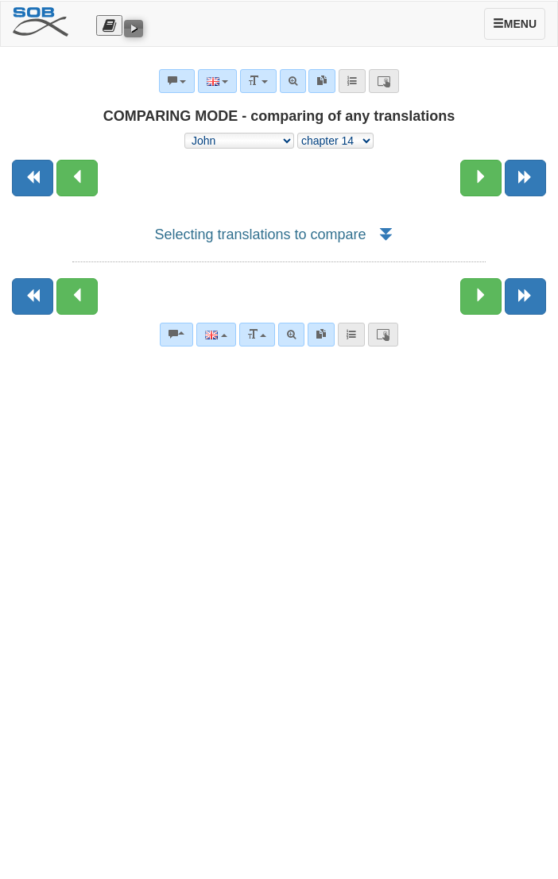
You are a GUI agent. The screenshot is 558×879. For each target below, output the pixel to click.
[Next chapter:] (481, 178)
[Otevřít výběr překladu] (109, 25)
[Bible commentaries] (176, 335)
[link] (321, 335)
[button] (385, 234)
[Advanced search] (291, 335)
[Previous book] (32, 178)
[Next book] (525, 178)
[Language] (215, 335)
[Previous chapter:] (77, 178)
